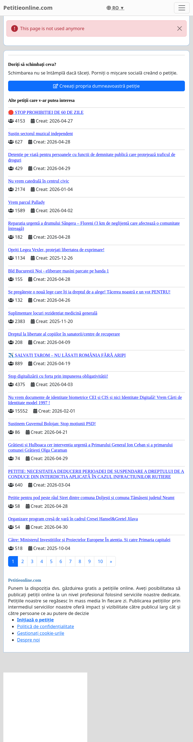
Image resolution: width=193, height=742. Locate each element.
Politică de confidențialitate (45, 626)
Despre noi (28, 640)
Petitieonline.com (28, 7)
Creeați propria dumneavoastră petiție (96, 86)
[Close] (179, 28)
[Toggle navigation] (182, 7)
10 (100, 561)
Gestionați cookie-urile (40, 633)
